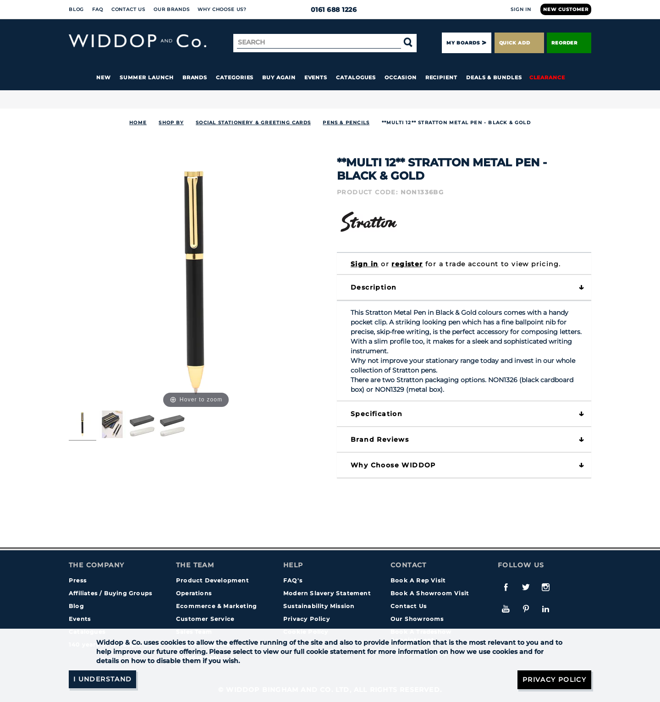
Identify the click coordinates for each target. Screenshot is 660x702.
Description (373, 287)
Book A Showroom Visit (429, 593)
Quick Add (519, 43)
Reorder (569, 43)
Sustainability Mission (318, 606)
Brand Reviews (380, 439)
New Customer (565, 9)
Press (78, 580)
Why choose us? (222, 9)
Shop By (171, 123)
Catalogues (356, 77)
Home (138, 123)
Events (316, 77)
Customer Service (205, 618)
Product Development (212, 580)
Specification (376, 414)
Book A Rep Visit (418, 580)
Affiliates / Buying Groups (110, 593)
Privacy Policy (306, 618)
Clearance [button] (547, 77)
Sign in (365, 264)
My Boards (462, 43)
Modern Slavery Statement (327, 593)
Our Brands (171, 9)
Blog (76, 9)
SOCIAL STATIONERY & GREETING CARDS (253, 123)
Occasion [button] (400, 77)
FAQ (97, 9)
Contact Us (128, 9)
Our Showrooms (417, 618)
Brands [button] (195, 77)
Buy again (278, 77)
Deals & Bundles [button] (494, 77)
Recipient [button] (441, 77)
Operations (194, 593)
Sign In (521, 9)
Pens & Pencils (346, 123)
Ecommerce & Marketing (216, 606)
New (103, 77)
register (407, 264)
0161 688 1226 (330, 9)
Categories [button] (234, 77)
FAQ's (292, 580)
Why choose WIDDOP (393, 465)
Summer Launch (147, 77)
